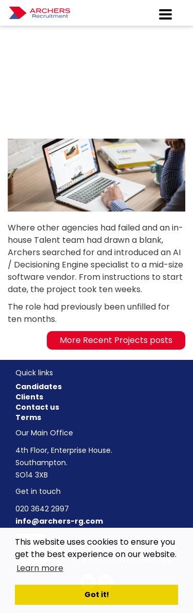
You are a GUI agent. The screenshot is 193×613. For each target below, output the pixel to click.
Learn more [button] (39, 568)
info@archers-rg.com (59, 521)
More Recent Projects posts (116, 340)
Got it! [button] (96, 594)
